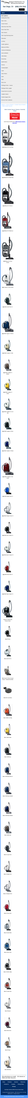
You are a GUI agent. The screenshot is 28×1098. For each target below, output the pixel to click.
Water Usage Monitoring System (7, 35)
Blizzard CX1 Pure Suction (7, 262)
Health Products (4, 61)
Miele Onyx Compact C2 (7, 535)
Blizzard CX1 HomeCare (7, 230)
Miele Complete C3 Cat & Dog (7, 412)
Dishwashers (3, 38)
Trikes (2, 79)
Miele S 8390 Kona (7, 756)
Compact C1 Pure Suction (7, 287)
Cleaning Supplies (4, 67)
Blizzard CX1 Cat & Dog (7, 147)
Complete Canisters (4, 94)
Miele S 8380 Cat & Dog (7, 717)
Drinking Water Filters (5, 17)
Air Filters (3, 41)
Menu (3, 12)
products (3, 104)
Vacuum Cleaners (4, 23)
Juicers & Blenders (4, 53)
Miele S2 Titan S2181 (7, 913)
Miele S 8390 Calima (7, 737)
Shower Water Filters (5, 29)
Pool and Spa (3, 58)
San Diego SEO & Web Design (9, 1096)
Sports (2, 76)
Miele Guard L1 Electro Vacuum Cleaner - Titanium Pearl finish (7, 679)
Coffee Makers (4, 56)
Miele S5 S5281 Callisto (8, 971)
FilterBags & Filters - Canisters (7, 85)
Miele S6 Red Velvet (7, 1030)
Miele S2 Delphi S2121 (8, 874)
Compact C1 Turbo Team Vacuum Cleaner (7, 620)
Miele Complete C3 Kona (7, 431)
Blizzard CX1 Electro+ (8, 205)
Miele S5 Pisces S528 (7, 952)
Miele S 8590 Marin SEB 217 (8, 776)
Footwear (3, 64)
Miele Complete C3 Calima (7, 393)
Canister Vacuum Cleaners (20, 104)
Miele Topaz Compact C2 (7, 593)
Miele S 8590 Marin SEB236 (8, 815)
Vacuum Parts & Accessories (6, 91)
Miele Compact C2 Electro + (7, 334)
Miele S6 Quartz (8, 1010)
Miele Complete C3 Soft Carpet (7, 477)
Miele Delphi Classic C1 (7, 496)
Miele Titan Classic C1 (8, 574)
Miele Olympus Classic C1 (7, 515)
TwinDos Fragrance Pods (5, 97)
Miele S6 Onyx (7, 639)
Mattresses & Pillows (5, 47)
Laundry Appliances (5, 44)
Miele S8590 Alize (8, 1069)
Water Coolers (4, 20)
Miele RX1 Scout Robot (8, 697)
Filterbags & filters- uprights (6, 88)
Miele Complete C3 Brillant (7, 373)
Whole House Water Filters (6, 26)
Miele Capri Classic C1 (8, 306)
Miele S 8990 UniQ (7, 835)
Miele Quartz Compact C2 (7, 554)
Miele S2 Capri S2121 (7, 854)
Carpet (2, 70)
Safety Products (4, 73)
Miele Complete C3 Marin (7, 450)
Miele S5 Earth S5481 (7, 932)
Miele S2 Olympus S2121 (7, 893)
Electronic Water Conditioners (6, 100)
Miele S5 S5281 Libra (7, 991)
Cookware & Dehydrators (6, 50)
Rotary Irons (3, 82)
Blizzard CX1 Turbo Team (7, 177)
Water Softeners (4, 32)
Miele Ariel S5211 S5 (7, 658)
